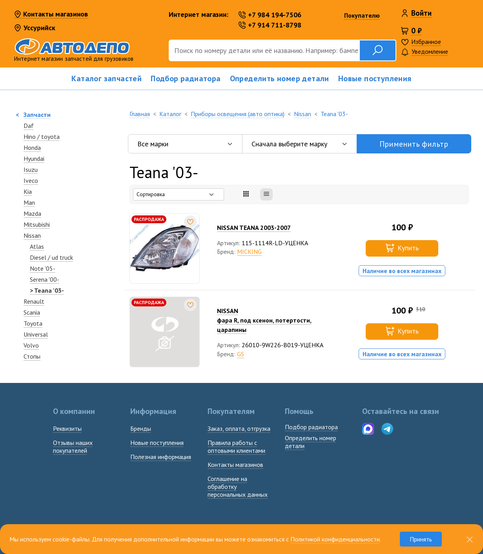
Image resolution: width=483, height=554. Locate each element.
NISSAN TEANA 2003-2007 (254, 227)
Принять (421, 539)
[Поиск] (264, 50)
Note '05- (42, 268)
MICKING (249, 251)
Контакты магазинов (51, 14)
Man (29, 202)
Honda (32, 147)
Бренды (140, 428)
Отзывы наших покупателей (73, 446)
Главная (139, 114)
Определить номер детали (279, 78)
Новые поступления (375, 78)
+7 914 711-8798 (270, 24)
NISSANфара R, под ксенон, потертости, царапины (264, 320)
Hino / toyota (42, 136)
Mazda (32, 213)
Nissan (32, 235)
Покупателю (362, 15)
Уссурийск (34, 27)
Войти (421, 13)
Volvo (31, 345)
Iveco (31, 180)
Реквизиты (67, 428)
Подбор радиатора (186, 78)
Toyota (33, 323)
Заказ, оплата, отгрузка (239, 428)
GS (240, 354)
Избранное (426, 42)
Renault (34, 301)
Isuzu (31, 169)
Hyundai (34, 158)
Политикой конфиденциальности (335, 539)
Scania (32, 312)
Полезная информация (160, 457)
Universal (36, 334)
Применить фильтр (413, 144)
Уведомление (424, 51)
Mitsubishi (37, 224)
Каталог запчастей (106, 78)
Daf (29, 125)
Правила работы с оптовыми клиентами (236, 446)
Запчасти (37, 114)
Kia (28, 191)
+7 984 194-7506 (270, 14)
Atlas (37, 246)
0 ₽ (416, 30)
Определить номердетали (310, 442)
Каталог (170, 114)
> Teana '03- (47, 290)
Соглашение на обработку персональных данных (238, 486)
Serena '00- (44, 279)
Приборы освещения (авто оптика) (237, 114)
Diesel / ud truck (51, 257)
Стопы (32, 356)
